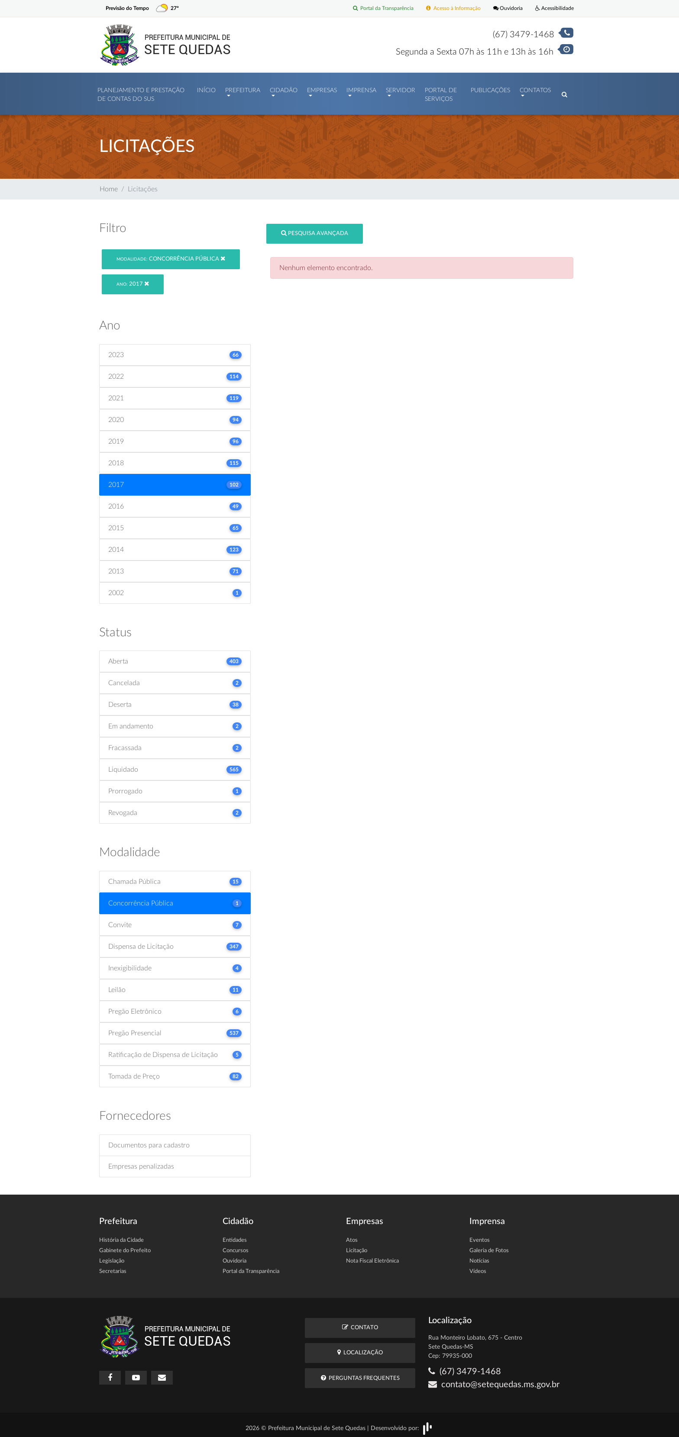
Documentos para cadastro (149, 1140)
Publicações (490, 88)
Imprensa (361, 88)
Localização (360, 1348)
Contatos (535, 88)
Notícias (479, 1257)
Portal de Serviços (441, 92)
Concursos (236, 1246)
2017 (132, 280)
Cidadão (283, 88)
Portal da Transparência (372, 8)
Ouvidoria (503, 8)
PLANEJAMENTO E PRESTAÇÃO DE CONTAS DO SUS (140, 92)
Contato (360, 1323)
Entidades (235, 1236)
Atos (352, 1236)
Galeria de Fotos (489, 1246)
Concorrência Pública (170, 254)
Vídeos (477, 1267)
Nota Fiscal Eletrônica (372, 1257)
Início (206, 88)
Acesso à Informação (446, 8)
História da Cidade (121, 1236)
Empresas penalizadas (141, 1162)
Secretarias (112, 1267)
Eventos (479, 1236)
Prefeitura (242, 88)
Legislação (111, 1257)
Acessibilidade (552, 8)
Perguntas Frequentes (360, 1373)
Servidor (400, 88)
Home (109, 184)
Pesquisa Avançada (314, 229)
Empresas (322, 88)
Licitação (356, 1246)
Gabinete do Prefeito (125, 1246)
